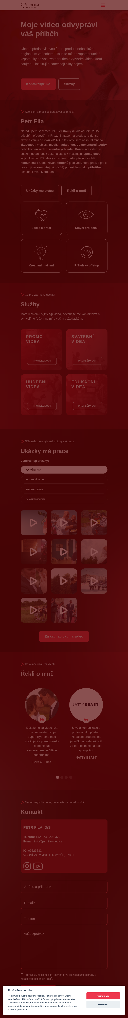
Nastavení (103, 1004)
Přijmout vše (103, 996)
